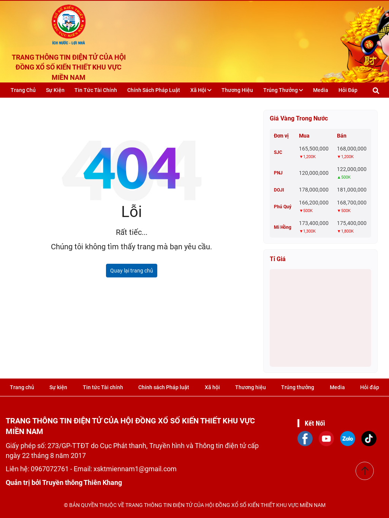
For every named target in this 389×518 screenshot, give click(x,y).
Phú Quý (282, 206)
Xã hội (201, 90)
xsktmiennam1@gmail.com (135, 469)
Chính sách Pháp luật (153, 90)
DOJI (279, 190)
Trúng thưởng (283, 90)
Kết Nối (315, 423)
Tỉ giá (278, 259)
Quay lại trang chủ (131, 271)
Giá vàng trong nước (299, 118)
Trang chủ (23, 90)
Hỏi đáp (347, 90)
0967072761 (50, 469)
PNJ (278, 173)
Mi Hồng (282, 227)
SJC (278, 152)
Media (320, 90)
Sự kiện (55, 90)
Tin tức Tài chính (95, 90)
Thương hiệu (237, 90)
